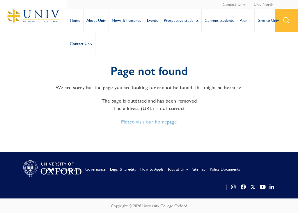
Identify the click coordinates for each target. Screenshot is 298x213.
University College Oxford (33, 16)
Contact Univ (234, 4)
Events (152, 20)
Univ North (263, 4)
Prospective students (181, 20)
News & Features (126, 20)
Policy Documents (225, 169)
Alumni (245, 20)
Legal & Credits (123, 169)
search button (286, 20)
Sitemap (198, 169)
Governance (95, 169)
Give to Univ (268, 20)
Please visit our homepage (149, 122)
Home (75, 20)
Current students (219, 20)
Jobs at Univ (178, 169)
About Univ (96, 20)
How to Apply (152, 169)
